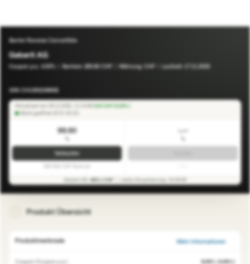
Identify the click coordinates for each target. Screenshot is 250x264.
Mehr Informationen (206, 242)
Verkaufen (67, 153)
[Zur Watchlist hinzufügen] (235, 88)
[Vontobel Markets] (29, 13)
